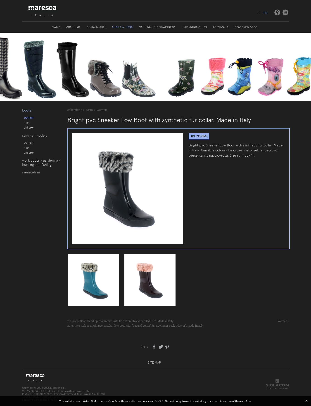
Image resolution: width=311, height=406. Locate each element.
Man (26, 122)
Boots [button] (26, 110)
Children (29, 127)
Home (56, 27)
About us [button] (74, 27)
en (266, 13)
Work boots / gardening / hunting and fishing (41, 166)
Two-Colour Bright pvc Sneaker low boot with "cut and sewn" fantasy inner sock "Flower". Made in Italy (139, 325)
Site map (154, 362)
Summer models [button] (34, 137)
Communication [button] (194, 27)
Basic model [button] (97, 27)
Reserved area (245, 27)
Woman (28, 117)
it (258, 13)
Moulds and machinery (157, 27)
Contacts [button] (220, 27)
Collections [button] (122, 27)
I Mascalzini (31, 176)
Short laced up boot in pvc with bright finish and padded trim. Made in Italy (126, 321)
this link (159, 401)
